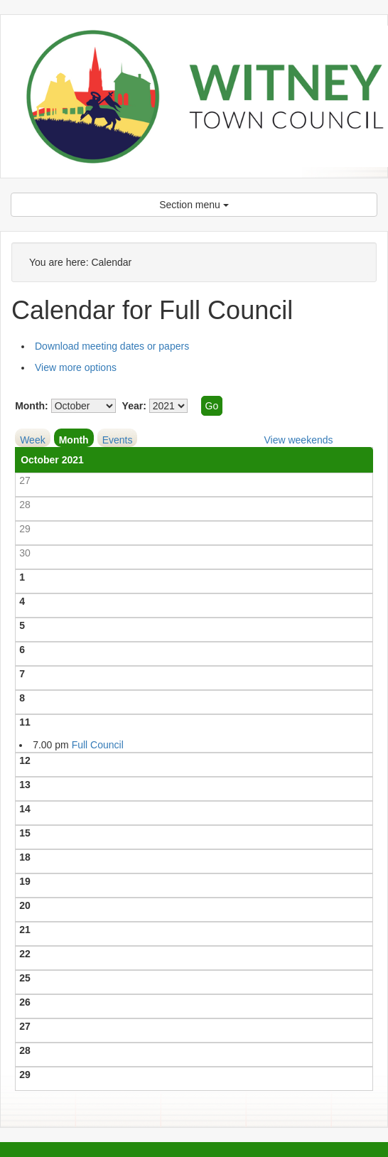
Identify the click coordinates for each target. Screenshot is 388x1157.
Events (117, 440)
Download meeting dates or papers (112, 346)
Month (74, 440)
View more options (76, 367)
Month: (31, 405)
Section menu (194, 204)
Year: (134, 405)
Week (32, 440)
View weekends (298, 440)
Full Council (98, 744)
